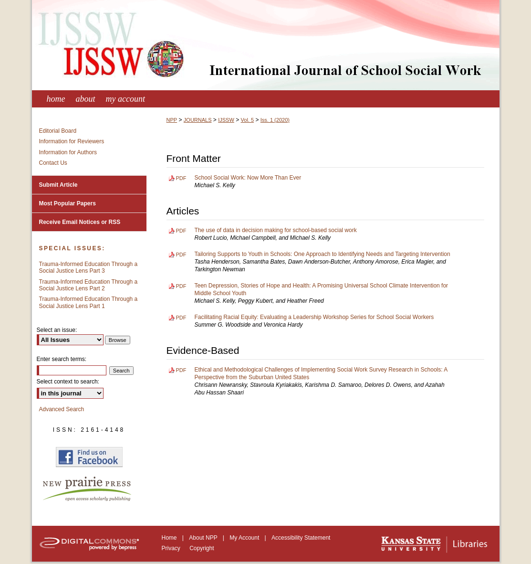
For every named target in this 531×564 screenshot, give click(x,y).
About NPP (204, 537)
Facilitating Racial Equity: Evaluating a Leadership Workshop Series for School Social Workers (314, 317)
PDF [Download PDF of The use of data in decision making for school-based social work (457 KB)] (181, 231)
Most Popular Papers (67, 203)
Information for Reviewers (71, 141)
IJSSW (226, 120)
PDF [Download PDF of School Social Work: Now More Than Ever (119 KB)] (181, 178)
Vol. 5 (247, 120)
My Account (244, 537)
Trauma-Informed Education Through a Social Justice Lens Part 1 (88, 302)
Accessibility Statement (300, 537)
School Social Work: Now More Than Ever (248, 177)
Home (170, 537)
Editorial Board (58, 131)
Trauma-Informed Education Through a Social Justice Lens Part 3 (88, 267)
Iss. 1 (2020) (275, 120)
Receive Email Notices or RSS (80, 222)
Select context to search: (68, 381)
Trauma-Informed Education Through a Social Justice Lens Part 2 (88, 285)
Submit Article (58, 184)
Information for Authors (68, 152)
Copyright (201, 548)
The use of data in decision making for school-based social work (276, 230)
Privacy (172, 548)
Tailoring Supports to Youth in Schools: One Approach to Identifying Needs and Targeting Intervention (322, 254)
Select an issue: (57, 330)
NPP (172, 120)
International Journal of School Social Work (266, 45)
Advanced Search (61, 409)
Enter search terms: (62, 359)
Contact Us (53, 163)
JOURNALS (198, 120)
